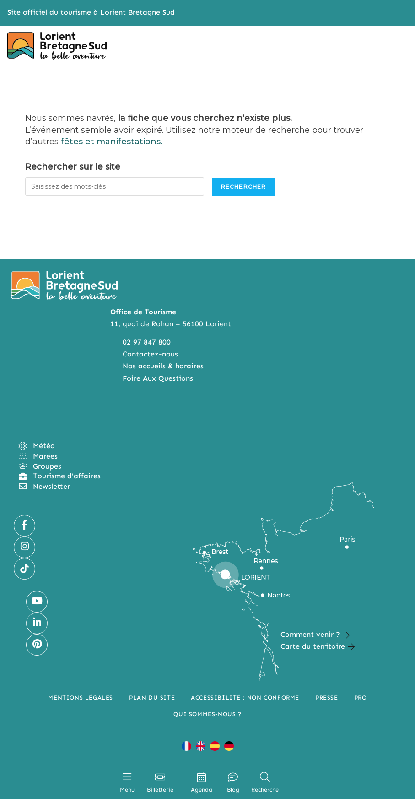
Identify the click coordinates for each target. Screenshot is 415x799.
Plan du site (152, 697)
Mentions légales (80, 697)
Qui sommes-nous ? (207, 714)
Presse (326, 697)
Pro (360, 697)
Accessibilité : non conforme (245, 697)
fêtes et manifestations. (111, 142)
